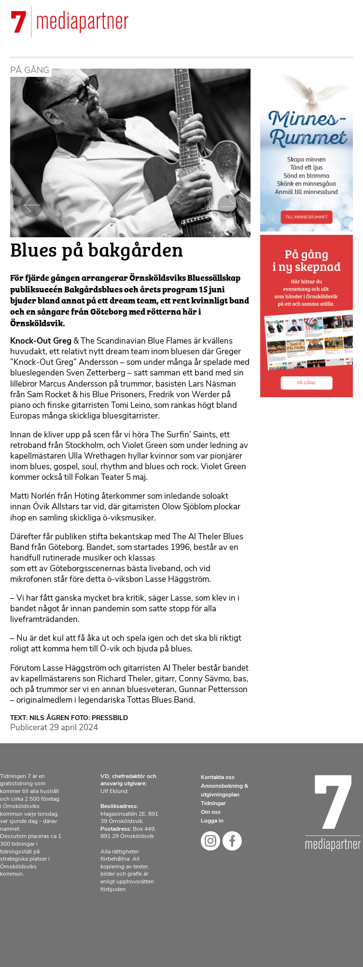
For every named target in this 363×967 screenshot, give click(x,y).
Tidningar (213, 804)
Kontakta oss (218, 777)
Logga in (212, 821)
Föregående (32, 206)
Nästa (229, 206)
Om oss (211, 812)
